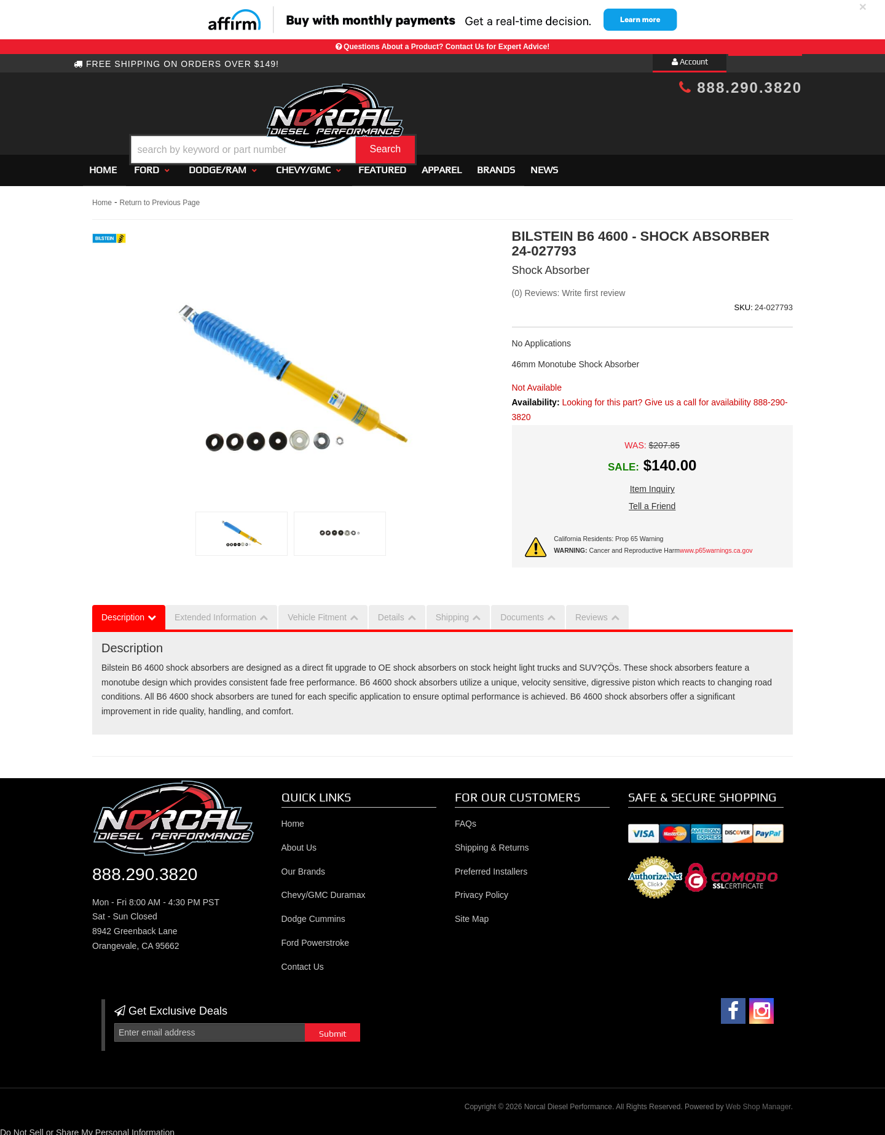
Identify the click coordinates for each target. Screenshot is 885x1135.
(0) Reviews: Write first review (569, 287)
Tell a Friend (652, 501)
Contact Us (302, 961)
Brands (496, 164)
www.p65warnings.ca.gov (716, 544)
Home (103, 164)
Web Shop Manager (758, 1102)
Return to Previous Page (159, 197)
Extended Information (215, 612)
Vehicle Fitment (317, 612)
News (544, 164)
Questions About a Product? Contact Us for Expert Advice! (446, 46)
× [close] (863, 6)
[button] (453, 119)
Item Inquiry (652, 484)
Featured (382, 164)
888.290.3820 (740, 87)
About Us (299, 842)
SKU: (743, 301)
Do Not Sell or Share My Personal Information (87, 1127)
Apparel (442, 164)
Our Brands (303, 866)
